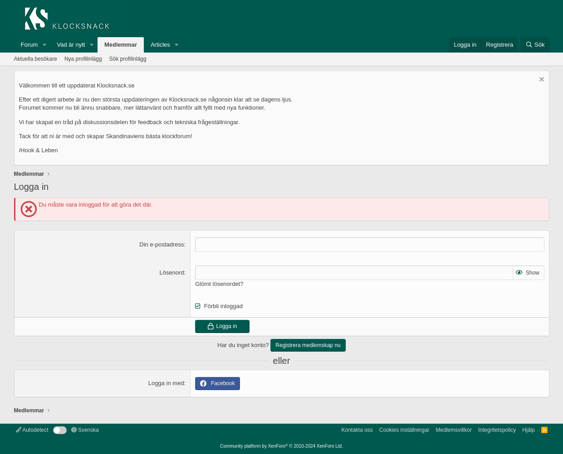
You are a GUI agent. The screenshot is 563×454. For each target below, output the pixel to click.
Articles (160, 44)
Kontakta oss (356, 430)
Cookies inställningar (404, 430)
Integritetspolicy (497, 430)
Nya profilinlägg (83, 59)
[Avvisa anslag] (540, 80)
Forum (29, 44)
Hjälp (528, 430)
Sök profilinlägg (128, 59)
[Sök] (535, 45)
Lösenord (171, 272)
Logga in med (166, 383)
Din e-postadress (161, 244)
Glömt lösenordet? (219, 283)
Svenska (85, 430)
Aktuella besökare (35, 59)
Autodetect (32, 430)
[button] (44, 45)
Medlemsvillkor (454, 430)
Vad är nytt (71, 44)
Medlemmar (120, 44)
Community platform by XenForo (281, 446)
